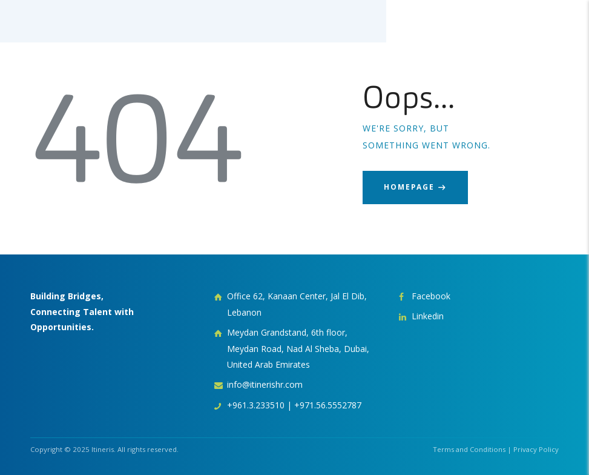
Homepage (409, 187)
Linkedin (428, 316)
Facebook (431, 296)
